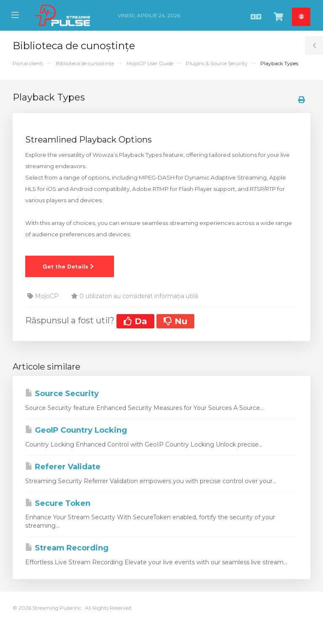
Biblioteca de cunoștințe (85, 63)
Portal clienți (28, 63)
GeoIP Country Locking (76, 430)
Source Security (62, 393)
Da (135, 321)
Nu (175, 321)
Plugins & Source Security (217, 63)
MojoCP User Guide (150, 63)
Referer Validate (63, 466)
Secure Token (57, 503)
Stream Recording (67, 548)
